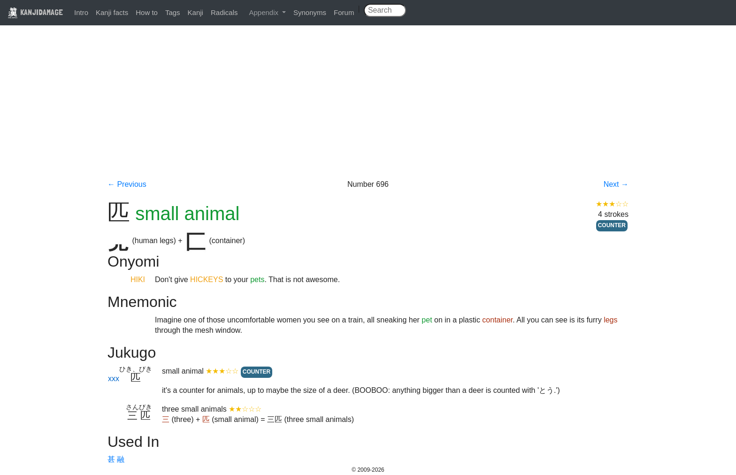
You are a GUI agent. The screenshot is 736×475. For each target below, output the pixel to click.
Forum (344, 12)
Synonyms (309, 12)
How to (147, 12)
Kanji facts (112, 12)
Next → (616, 184)
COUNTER (612, 225)
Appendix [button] (264, 12)
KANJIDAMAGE (35, 12)
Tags (172, 12)
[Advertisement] (368, 109)
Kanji (195, 12)
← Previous (126, 184)
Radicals (224, 12)
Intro (81, 12)
